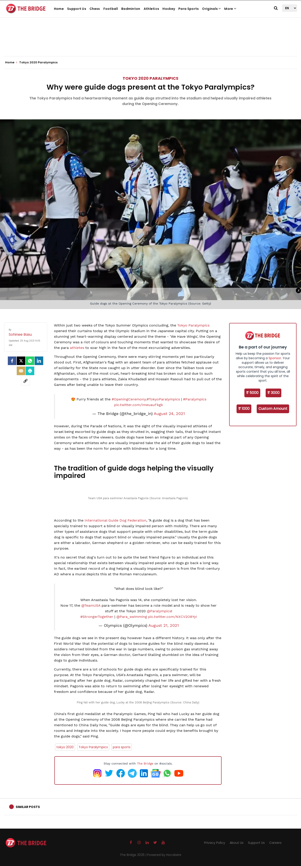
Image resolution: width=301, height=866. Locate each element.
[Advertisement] (150, 42)
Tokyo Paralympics (193, 325)
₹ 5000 (252, 392)
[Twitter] (21, 360)
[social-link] (25, 380)
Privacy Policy (214, 842)
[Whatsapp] (30, 360)
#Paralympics (194, 399)
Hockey (168, 8)
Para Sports (188, 8)
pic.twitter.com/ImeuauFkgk (138, 405)
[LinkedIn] (38, 360)
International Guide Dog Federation (114, 520)
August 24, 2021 (169, 413)
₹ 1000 (244, 408)
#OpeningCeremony (129, 399)
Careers (275, 842)
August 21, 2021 (163, 625)
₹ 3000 (273, 392)
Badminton (130, 8)
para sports (121, 747)
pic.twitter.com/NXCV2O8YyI (172, 617)
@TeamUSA (90, 605)
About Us (236, 842)
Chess (95, 8)
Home (59, 8)
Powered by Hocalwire (164, 855)
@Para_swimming (131, 617)
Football (110, 8)
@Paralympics (159, 611)
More (230, 8)
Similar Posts (28, 807)
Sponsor (275, 358)
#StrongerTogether (96, 617)
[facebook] (12, 360)
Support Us (76, 8)
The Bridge (145, 763)
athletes (77, 348)
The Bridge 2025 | (133, 855)
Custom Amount (272, 408)
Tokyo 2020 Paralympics (150, 78)
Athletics (151, 8)
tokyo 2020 (65, 747)
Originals (211, 8)
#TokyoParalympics (163, 399)
